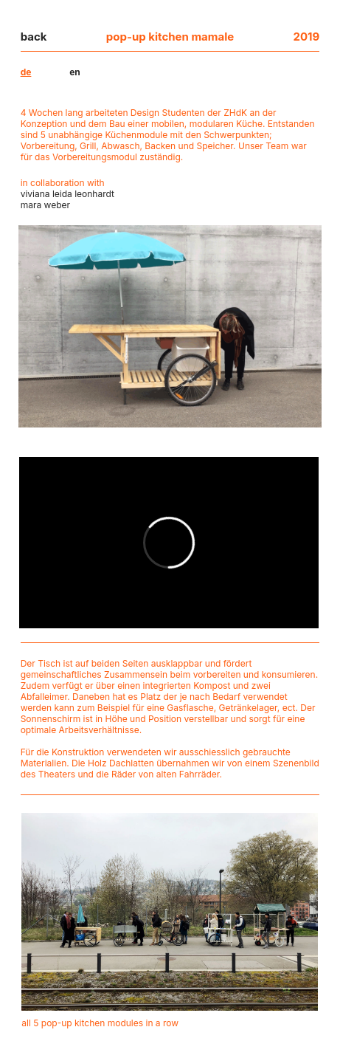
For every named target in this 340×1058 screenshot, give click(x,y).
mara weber (45, 204)
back (34, 37)
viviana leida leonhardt (67, 193)
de (26, 72)
